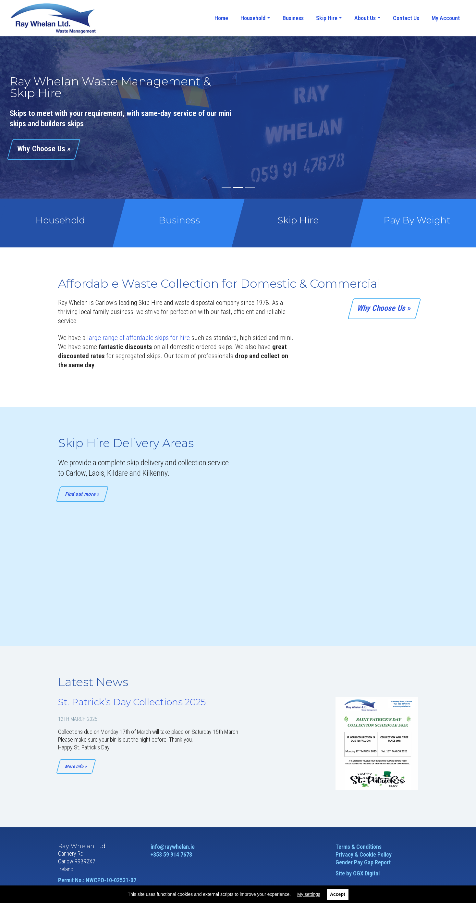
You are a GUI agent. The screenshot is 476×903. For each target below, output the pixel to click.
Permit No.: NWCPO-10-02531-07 (97, 880)
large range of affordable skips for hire (138, 338)
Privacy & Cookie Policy (364, 854)
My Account (446, 18)
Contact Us (406, 18)
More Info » (75, 766)
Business (293, 18)
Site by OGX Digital (358, 873)
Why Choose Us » (384, 308)
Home (221, 18)
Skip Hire (326, 18)
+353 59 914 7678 (171, 854)
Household (252, 18)
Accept (337, 894)
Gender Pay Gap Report (363, 862)
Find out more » (82, 494)
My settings (308, 894)
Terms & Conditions (359, 846)
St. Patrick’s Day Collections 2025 (132, 702)
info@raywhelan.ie (173, 846)
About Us (365, 18)
